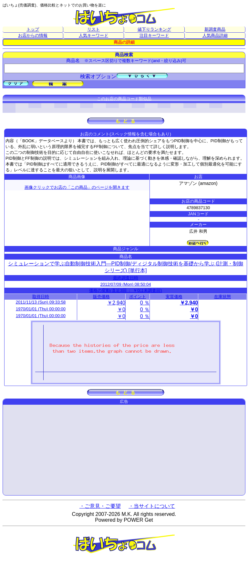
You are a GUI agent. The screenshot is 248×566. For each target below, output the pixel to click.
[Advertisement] (124, 450)
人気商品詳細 (215, 35)
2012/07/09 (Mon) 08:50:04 (125, 284)
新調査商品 (214, 29)
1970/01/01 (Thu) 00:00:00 (41, 308)
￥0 (121, 309)
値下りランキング (154, 29)
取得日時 (40, 296)
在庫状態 (222, 296)
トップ (32, 29)
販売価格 (101, 296)
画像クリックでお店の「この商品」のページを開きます (77, 187)
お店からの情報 (32, 35)
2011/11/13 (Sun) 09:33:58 (41, 302)
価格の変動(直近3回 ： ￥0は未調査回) (125, 290)
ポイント (137, 296)
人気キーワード (93, 35)
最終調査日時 (125, 277)
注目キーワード (154, 35)
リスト (93, 29)
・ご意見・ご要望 (100, 506)
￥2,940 (116, 302)
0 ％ (145, 302)
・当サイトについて (152, 506)
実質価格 (174, 296)
